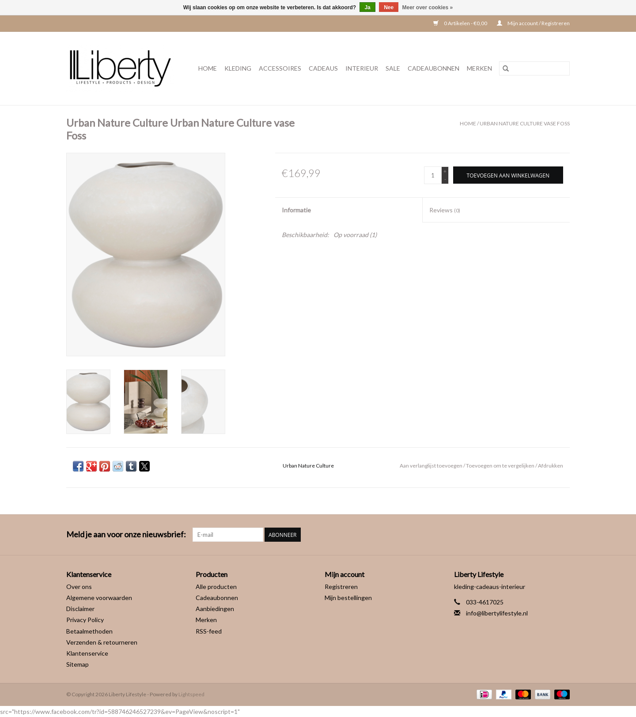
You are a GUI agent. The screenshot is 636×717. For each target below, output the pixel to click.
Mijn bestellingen (348, 597)
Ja (367, 7)
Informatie (296, 210)
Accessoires (280, 68)
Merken (479, 68)
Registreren (341, 586)
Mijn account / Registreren (533, 23)
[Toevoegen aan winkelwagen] (508, 175)
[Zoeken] (534, 68)
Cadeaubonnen (433, 68)
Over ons (79, 586)
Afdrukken (550, 465)
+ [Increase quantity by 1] (445, 171)
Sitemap (77, 664)
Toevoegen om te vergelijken (500, 465)
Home (207, 68)
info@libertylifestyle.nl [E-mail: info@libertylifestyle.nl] (497, 613)
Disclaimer (80, 608)
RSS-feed (209, 631)
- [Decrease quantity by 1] (445, 179)
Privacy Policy (85, 619)
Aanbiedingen (215, 608)
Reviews (444, 210)
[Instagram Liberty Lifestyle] (563, 535)
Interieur (361, 68)
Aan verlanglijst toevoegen (431, 465)
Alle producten (216, 586)
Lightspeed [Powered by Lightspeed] (191, 694)
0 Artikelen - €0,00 (460, 23)
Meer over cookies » (427, 7)
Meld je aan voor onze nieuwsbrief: (126, 534)
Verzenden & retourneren (101, 642)
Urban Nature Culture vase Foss (525, 123)
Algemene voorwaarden (99, 597)
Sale (393, 68)
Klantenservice (87, 653)
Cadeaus (323, 68)
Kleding (237, 68)
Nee (389, 7)
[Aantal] (433, 175)
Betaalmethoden (89, 631)
